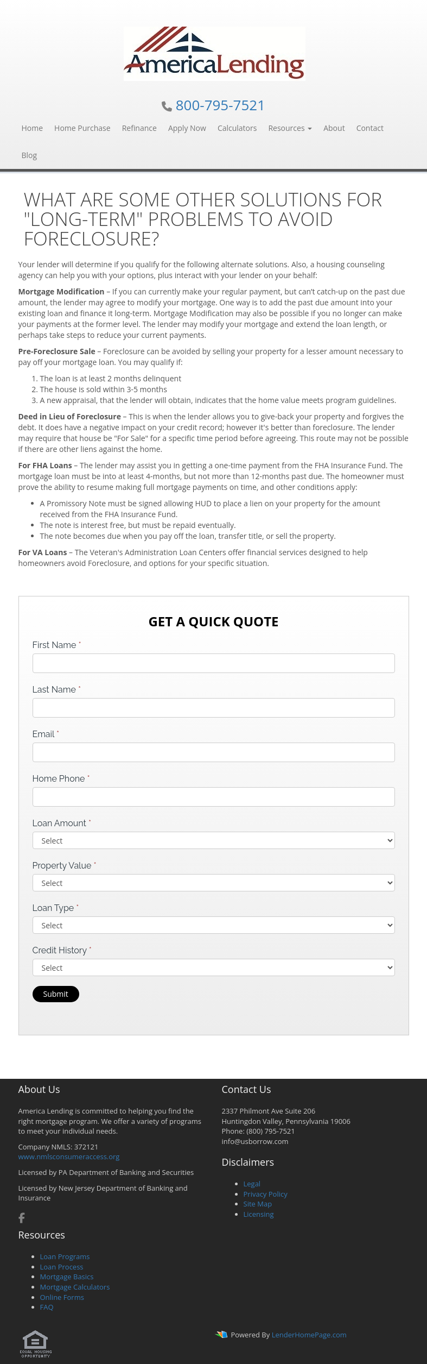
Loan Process (62, 1267)
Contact (370, 128)
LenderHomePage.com (309, 1335)
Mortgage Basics (67, 1276)
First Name (57, 645)
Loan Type (56, 908)
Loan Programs (65, 1256)
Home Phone (61, 779)
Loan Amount (62, 823)
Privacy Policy (266, 1194)
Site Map (258, 1204)
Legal (252, 1184)
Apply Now (187, 128)
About (334, 128)
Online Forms (62, 1297)
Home (32, 128)
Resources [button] (290, 128)
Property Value (65, 865)
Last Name (57, 689)
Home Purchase (82, 128)
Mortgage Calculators (75, 1287)
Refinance (139, 128)
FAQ (47, 1307)
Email (46, 734)
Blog (29, 155)
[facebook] (21, 1219)
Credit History (62, 950)
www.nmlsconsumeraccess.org (69, 1156)
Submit (55, 994)
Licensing (259, 1214)
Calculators (237, 128)
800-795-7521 (220, 105)
